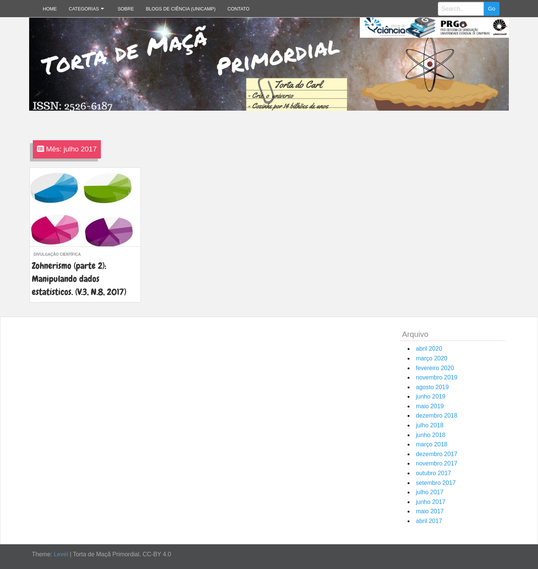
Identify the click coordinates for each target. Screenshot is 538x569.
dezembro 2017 (436, 454)
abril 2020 (429, 348)
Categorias (84, 9)
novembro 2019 (436, 377)
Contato (239, 9)
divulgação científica (57, 254)
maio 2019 (430, 406)
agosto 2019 (432, 387)
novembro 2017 (436, 463)
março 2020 (432, 358)
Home (50, 9)
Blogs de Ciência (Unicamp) (180, 9)
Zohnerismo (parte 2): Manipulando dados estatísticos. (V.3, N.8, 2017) (79, 279)
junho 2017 (430, 502)
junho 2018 (430, 435)
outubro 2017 (433, 473)
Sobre (126, 9)
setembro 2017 (436, 483)
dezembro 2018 (436, 415)
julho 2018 (429, 425)
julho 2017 (429, 492)
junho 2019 (430, 396)
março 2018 (432, 444)
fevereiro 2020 (435, 368)
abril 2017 (429, 521)
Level (61, 554)
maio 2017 (430, 511)
